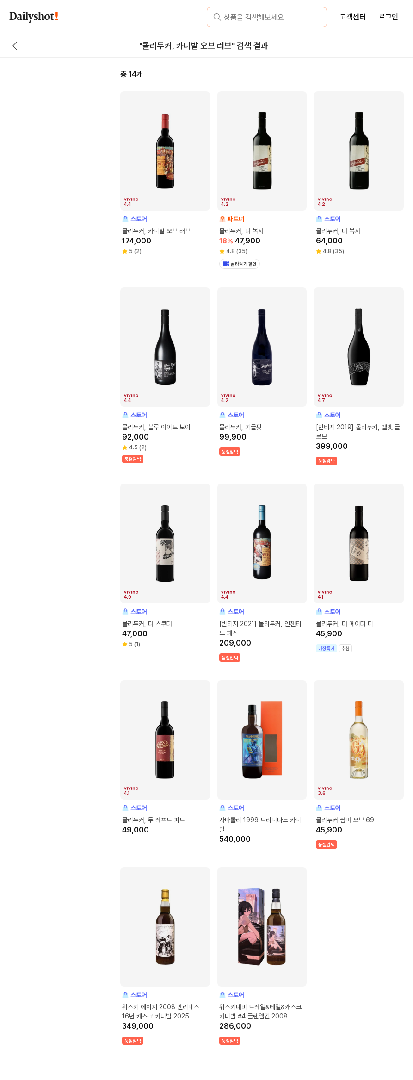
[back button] (15, 46)
